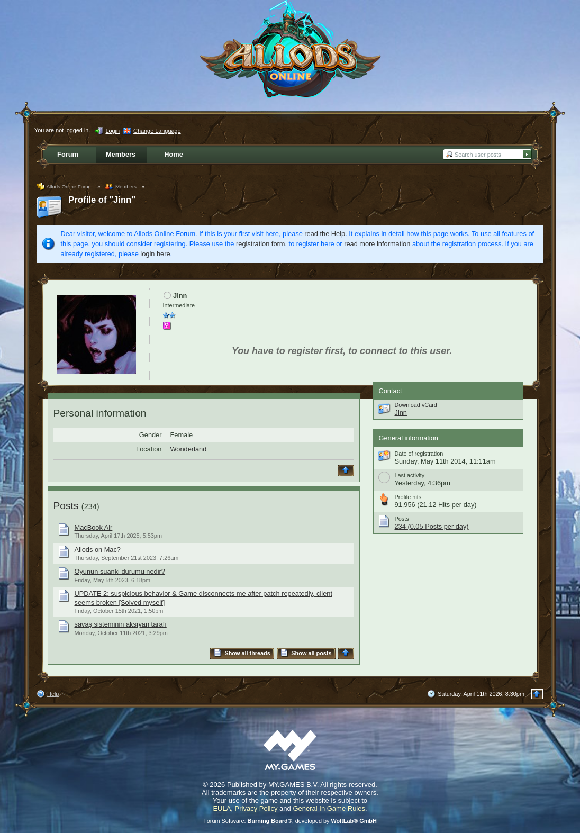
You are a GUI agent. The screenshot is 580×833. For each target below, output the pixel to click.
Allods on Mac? (98, 550)
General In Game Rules (329, 808)
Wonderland (188, 449)
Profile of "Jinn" (102, 200)
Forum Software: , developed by (290, 821)
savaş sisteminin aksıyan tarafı (121, 624)
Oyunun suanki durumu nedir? (120, 571)
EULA (222, 808)
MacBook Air (94, 527)
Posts (66, 505)
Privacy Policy (256, 808)
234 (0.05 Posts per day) (432, 526)
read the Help (324, 234)
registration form (260, 244)
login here (155, 254)
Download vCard (416, 405)
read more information (377, 244)
